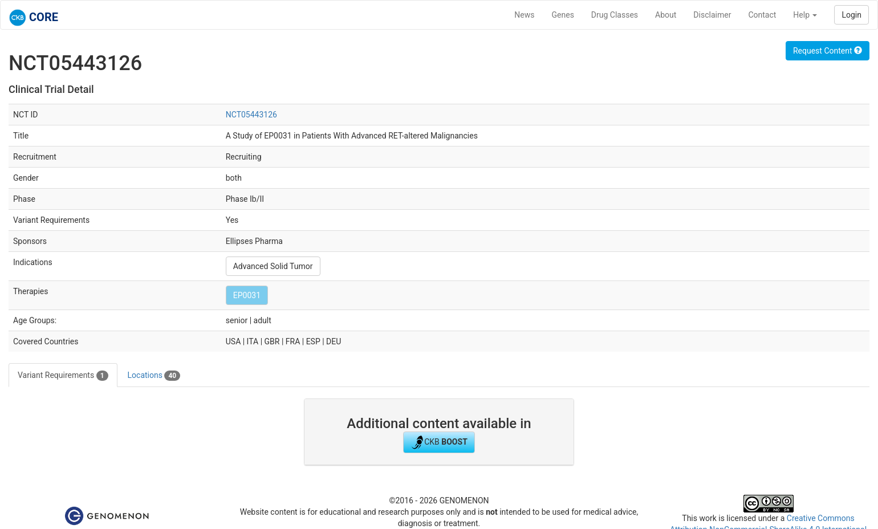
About (665, 14)
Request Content (827, 50)
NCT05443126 (251, 114)
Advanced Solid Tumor (273, 266)
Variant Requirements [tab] (63, 376)
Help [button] (805, 14)
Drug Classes (614, 14)
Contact (762, 14)
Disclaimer (712, 14)
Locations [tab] (154, 376)
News (524, 14)
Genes (563, 14)
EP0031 (247, 295)
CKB (439, 442)
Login (851, 14)
